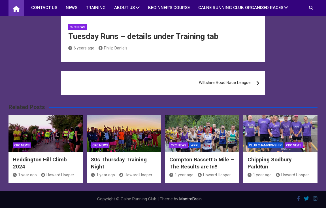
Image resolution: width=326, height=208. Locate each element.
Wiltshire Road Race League (225, 82)
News (71, 7)
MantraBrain (190, 198)
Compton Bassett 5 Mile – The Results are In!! (201, 163)
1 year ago (25, 175)
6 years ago (81, 48)
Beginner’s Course (169, 7)
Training (96, 7)
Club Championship (265, 145)
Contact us (44, 7)
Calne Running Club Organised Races (240, 7)
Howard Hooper (57, 175)
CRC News (77, 27)
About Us (124, 7)
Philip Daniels (113, 48)
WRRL (195, 145)
